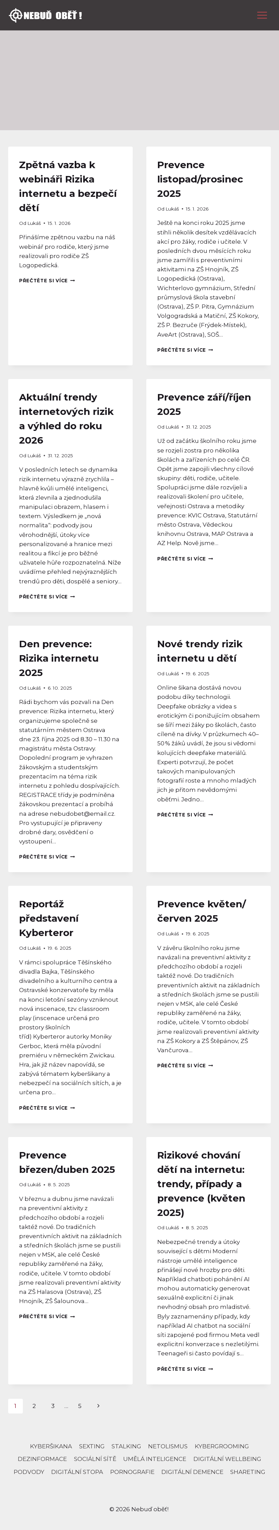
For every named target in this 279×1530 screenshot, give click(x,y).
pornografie (132, 1471)
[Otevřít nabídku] (262, 15)
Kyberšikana (51, 1446)
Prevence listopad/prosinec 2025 (200, 179)
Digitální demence (192, 1471)
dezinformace (42, 1458)
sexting (92, 1446)
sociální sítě (95, 1458)
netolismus (168, 1446)
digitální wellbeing (227, 1458)
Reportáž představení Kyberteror (48, 918)
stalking (126, 1446)
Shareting (247, 1471)
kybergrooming (222, 1446)
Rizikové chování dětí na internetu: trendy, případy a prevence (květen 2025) (201, 1183)
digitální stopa (77, 1471)
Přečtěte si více (47, 280)
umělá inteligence (154, 1458)
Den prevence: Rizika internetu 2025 (59, 658)
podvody (29, 1471)
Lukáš (34, 223)
